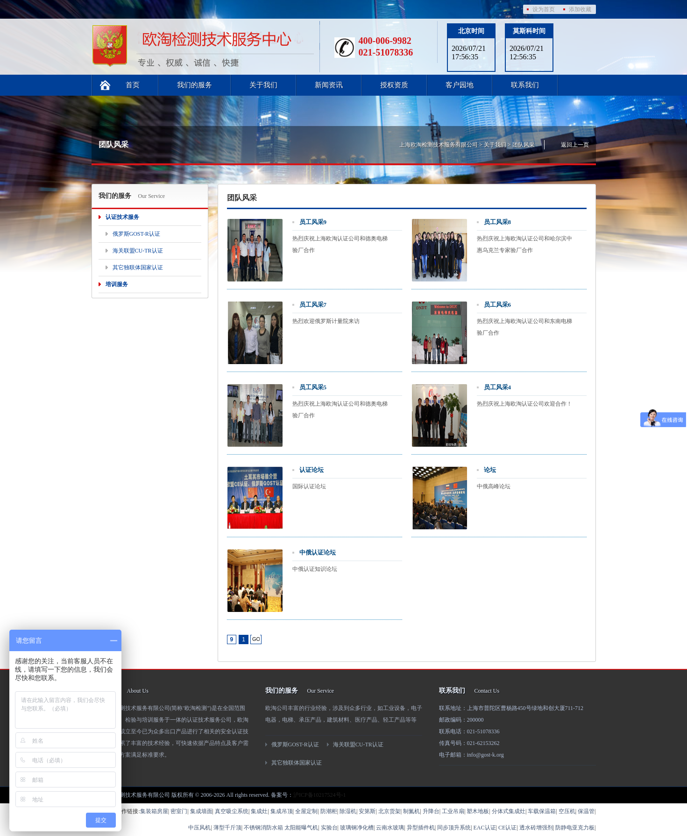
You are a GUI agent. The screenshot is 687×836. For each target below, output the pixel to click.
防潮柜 (328, 811)
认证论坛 (311, 469)
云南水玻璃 (390, 827)
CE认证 (507, 827)
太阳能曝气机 (301, 827)
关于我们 (263, 85)
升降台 (431, 811)
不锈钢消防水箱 (263, 827)
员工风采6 (497, 304)
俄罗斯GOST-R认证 (136, 234)
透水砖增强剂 (536, 827)
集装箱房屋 (154, 811)
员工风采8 (497, 221)
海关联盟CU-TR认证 (138, 250)
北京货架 (389, 811)
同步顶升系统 (454, 827)
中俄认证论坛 (317, 552)
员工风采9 (313, 221)
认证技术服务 (122, 217)
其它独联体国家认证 (138, 267)
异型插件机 (421, 827)
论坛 (490, 469)
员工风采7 (313, 304)
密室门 (178, 811)
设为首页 (543, 9)
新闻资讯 (329, 85)
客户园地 (460, 85)
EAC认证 (485, 827)
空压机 (567, 811)
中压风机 (199, 827)
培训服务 (117, 284)
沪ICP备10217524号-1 (319, 795)
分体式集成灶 (508, 811)
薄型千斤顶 (227, 827)
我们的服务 (194, 85)
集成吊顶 (281, 811)
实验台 (329, 827)
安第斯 (367, 811)
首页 (133, 85)
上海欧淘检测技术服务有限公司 (438, 144)
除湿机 (348, 811)
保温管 (586, 811)
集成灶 (259, 811)
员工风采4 (497, 387)
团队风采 (523, 144)
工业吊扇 (453, 811)
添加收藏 (580, 9)
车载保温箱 (542, 811)
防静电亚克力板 (575, 827)
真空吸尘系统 (231, 811)
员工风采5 (313, 387)
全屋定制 (306, 811)
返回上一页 (575, 144)
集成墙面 (201, 811)
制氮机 (411, 811)
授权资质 (394, 85)
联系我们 (525, 85)
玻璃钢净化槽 (357, 827)
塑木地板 (478, 811)
